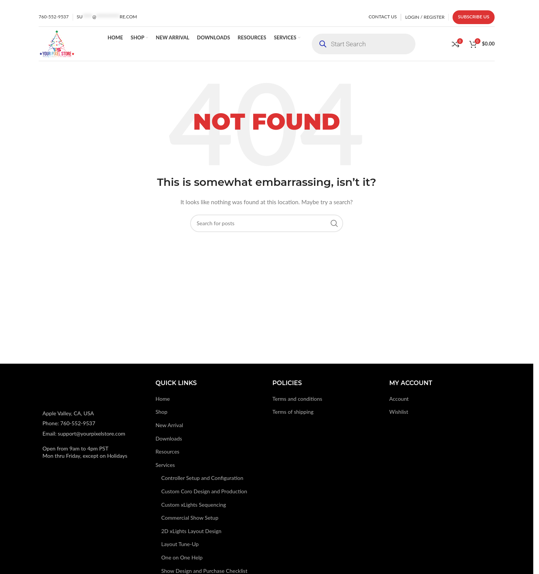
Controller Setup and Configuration (202, 478)
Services (165, 465)
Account (399, 398)
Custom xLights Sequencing (193, 504)
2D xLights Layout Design (191, 531)
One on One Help (182, 557)
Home (163, 398)
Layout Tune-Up (180, 544)
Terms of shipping (293, 411)
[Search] (266, 223)
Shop (162, 411)
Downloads (169, 438)
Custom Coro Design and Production (204, 491)
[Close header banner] (523, 4)
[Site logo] (57, 43)
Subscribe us (473, 17)
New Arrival (169, 425)
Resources (167, 451)
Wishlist (398, 411)
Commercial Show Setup (189, 517)
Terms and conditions (297, 398)
